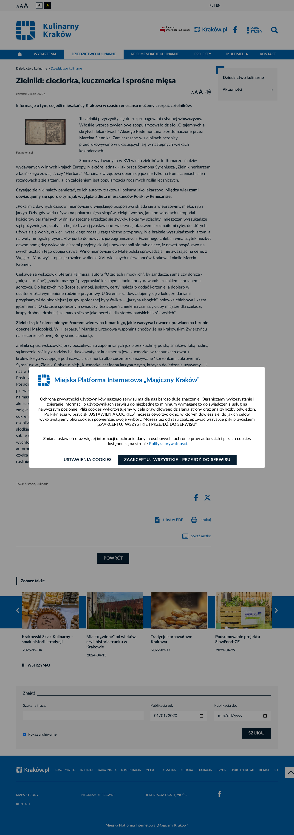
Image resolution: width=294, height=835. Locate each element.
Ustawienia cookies (88, 460)
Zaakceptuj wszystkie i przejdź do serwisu (177, 460)
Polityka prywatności (168, 444)
